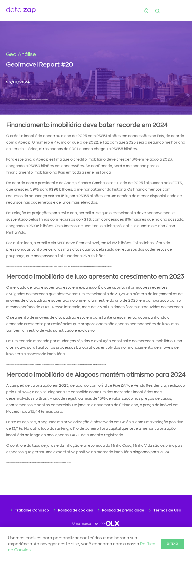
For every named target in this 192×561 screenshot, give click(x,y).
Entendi (172, 544)
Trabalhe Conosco (32, 510)
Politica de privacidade (123, 510)
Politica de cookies (75, 510)
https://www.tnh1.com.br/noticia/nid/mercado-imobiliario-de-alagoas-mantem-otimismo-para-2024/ (38, 462)
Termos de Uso (167, 510)
